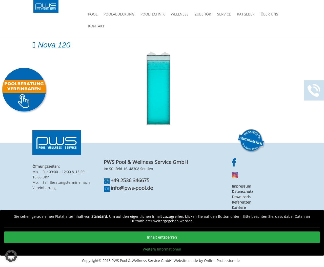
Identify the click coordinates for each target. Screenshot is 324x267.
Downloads (241, 196)
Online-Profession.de (222, 260)
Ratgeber (246, 14)
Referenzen (241, 202)
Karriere (239, 207)
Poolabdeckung (119, 14)
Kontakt (96, 26)
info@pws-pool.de (132, 188)
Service (224, 14)
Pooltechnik (152, 14)
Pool (92, 14)
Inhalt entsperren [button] (162, 237)
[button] (11, 256)
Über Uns (269, 14)
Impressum (241, 186)
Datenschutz (242, 191)
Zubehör (203, 14)
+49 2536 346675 (130, 180)
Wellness (180, 14)
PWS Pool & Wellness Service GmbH (142, 260)
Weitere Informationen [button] (162, 249)
